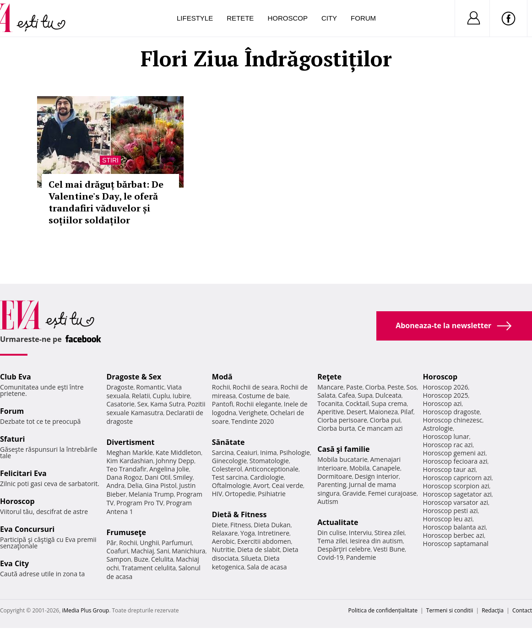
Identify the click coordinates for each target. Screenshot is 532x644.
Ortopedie (240, 493)
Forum (363, 18)
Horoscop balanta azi (454, 527)
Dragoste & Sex (133, 377)
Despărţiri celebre (343, 549)
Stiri (110, 160)
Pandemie (361, 557)
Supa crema (389, 403)
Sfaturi (12, 439)
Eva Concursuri (27, 529)
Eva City (14, 563)
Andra (115, 485)
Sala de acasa (267, 567)
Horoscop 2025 (445, 395)
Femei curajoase (392, 493)
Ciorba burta (336, 428)
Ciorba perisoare (342, 420)
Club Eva (15, 377)
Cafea (346, 395)
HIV (217, 493)
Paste (354, 387)
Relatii (141, 395)
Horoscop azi (442, 403)
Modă (222, 377)
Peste (395, 387)
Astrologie (438, 428)
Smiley (183, 477)
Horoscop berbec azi (453, 535)
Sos (411, 387)
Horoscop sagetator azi (457, 494)
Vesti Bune (389, 549)
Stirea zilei (390, 532)
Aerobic (223, 541)
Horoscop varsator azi (455, 502)
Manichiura (188, 551)
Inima (268, 452)
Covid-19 (330, 557)
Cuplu (161, 395)
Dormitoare (334, 476)
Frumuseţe (126, 532)
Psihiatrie (272, 493)
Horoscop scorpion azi (456, 486)
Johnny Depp (175, 460)
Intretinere (273, 533)
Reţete (329, 377)
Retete (240, 18)
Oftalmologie (231, 485)
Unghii (149, 542)
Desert (356, 411)
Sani (163, 551)
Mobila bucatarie (342, 459)
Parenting (331, 484)
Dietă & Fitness (239, 514)
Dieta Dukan (272, 524)
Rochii (128, 542)
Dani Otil (158, 477)
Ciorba (375, 387)
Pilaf (407, 411)
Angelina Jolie (169, 469)
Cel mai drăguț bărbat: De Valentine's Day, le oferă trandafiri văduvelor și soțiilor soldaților (106, 202)
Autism (327, 501)
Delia (134, 485)
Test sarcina (230, 477)
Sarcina (223, 452)
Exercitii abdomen (264, 541)
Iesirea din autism (376, 540)
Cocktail (357, 403)
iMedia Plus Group (85, 610)
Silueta (251, 558)
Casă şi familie (343, 449)
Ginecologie (229, 460)
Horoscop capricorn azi (457, 477)
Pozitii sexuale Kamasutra (155, 408)
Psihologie (294, 452)
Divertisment (130, 442)
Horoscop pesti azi (450, 510)
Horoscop (287, 18)
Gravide (353, 493)
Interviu (360, 532)
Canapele (386, 468)
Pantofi (222, 404)
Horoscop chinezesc (453, 420)
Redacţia (493, 610)
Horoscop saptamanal (456, 543)
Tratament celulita (148, 567)
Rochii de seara (255, 387)
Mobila (359, 468)
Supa (365, 395)
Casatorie (120, 404)
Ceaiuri (246, 452)
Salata (326, 395)
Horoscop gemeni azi (454, 453)
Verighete (253, 412)
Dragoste (119, 387)
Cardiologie (267, 477)
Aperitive (330, 411)
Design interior (376, 476)
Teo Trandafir (126, 469)
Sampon (118, 559)
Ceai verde (287, 485)
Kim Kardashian (129, 460)
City (329, 18)
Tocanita (330, 403)
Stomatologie (269, 460)
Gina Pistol (160, 485)
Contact (522, 610)
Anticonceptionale (271, 469)
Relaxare (225, 533)
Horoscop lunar (446, 436)
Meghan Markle (129, 452)
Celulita (162, 559)
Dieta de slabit (258, 549)
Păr (111, 542)
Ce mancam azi (380, 428)
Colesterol (227, 469)
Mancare (330, 387)
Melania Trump (151, 494)
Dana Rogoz (124, 477)
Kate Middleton (178, 452)
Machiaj (142, 551)
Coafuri (117, 551)
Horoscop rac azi (448, 444)
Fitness (240, 524)
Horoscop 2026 (445, 387)
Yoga (247, 533)
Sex (142, 404)
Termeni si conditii (449, 610)
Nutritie (223, 549)
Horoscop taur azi (449, 469)
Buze (141, 559)
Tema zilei (332, 540)
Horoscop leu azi (447, 518)
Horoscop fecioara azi (455, 461)
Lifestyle (195, 18)
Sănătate (228, 442)
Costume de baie (264, 395)
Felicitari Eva (23, 473)
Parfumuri (177, 542)
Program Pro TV (139, 502)
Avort (261, 485)
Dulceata (388, 395)
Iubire (181, 395)
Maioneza (383, 411)
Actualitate (337, 522)
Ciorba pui (385, 420)
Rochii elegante (258, 404)
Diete (220, 524)
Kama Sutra (167, 404)
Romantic (150, 387)
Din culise (331, 532)
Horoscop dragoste (451, 411)
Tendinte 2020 (252, 421)
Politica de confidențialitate (383, 610)
